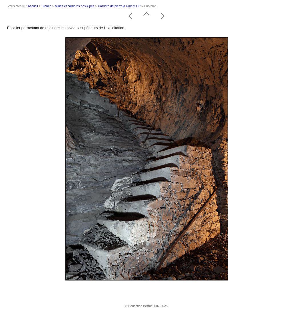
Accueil (33, 6)
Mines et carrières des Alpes (74, 6)
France (46, 6)
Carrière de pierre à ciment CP (119, 6)
